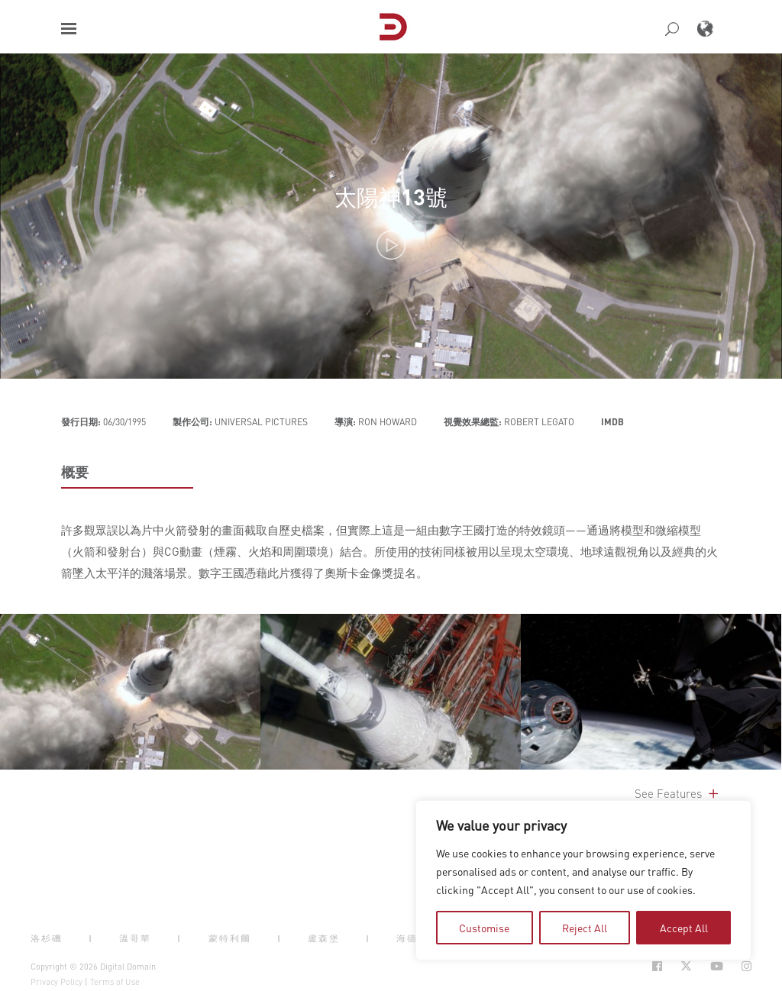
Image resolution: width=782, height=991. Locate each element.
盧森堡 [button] (324, 938)
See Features (678, 793)
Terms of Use (115, 981)
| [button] (91, 938)
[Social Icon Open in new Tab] (657, 966)
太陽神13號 (391, 197)
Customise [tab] (484, 928)
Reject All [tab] (584, 928)
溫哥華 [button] (135, 938)
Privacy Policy (56, 981)
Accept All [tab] (684, 928)
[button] (68, 28)
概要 (75, 472)
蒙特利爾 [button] (229, 938)
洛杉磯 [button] (47, 938)
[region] (583, 880)
